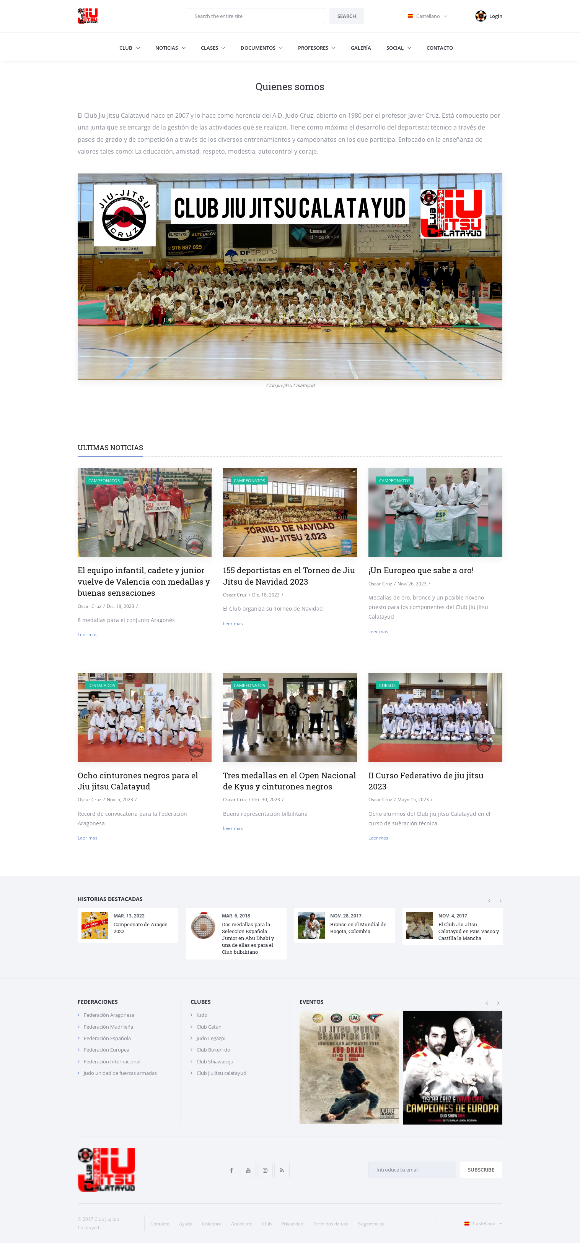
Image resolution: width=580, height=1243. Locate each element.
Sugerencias (371, 1223)
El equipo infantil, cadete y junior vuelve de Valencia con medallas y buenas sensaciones (144, 581)
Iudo (202, 1014)
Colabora (212, 1223)
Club (126, 47)
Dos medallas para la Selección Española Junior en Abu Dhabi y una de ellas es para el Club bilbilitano (248, 938)
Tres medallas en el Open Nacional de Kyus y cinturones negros (289, 781)
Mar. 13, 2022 (129, 915)
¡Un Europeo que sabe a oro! (421, 570)
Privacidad (292, 1223)
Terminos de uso (331, 1223)
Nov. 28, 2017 (346, 915)
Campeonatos (104, 480)
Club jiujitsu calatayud (221, 1073)
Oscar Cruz (89, 606)
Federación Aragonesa (109, 1014)
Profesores (317, 47)
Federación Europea (106, 1049)
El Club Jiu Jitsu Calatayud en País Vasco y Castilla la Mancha (468, 931)
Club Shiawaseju (215, 1061)
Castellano (481, 1223)
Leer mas (88, 634)
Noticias (167, 47)
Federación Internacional (112, 1061)
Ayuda (185, 1223)
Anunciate (242, 1223)
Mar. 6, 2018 (236, 915)
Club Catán (209, 1026)
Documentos (262, 47)
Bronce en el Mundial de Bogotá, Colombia (358, 928)
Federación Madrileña (108, 1026)
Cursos (387, 685)
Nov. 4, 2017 (452, 915)
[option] (128, 925)
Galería (361, 47)
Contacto (440, 47)
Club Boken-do (213, 1049)
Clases (213, 47)
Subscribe (481, 1169)
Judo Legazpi (211, 1038)
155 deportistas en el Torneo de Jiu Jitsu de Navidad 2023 (289, 576)
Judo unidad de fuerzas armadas (120, 1073)
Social (395, 47)
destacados (101, 685)
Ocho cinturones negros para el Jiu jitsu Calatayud (138, 781)
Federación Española (107, 1038)
